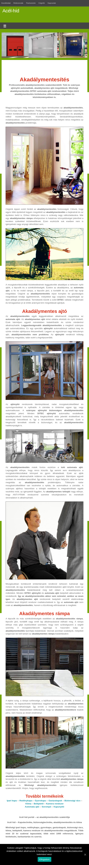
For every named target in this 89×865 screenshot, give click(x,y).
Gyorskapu (40, 800)
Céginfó (41, 3)
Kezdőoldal (6, 3)
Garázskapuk (55, 800)
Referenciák (18, 3)
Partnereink (31, 3)
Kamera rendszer (55, 803)
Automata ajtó (32, 807)
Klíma (28, 803)
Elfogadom (44, 859)
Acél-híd (10, 10)
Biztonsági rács (72, 800)
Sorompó (46, 807)
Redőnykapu (25, 800)
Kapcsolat (52, 3)
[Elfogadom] (85, 854)
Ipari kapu (12, 800)
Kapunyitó (59, 807)
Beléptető (39, 803)
